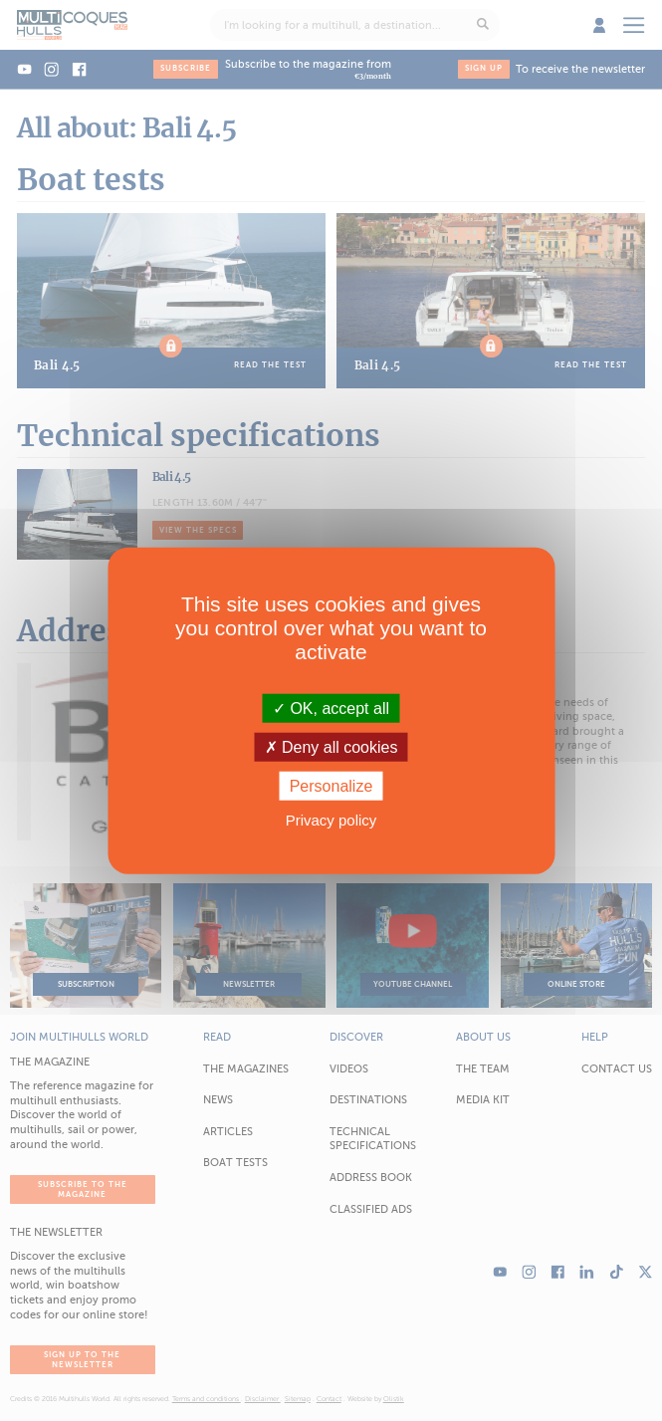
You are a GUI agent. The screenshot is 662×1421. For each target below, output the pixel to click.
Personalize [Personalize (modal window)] (331, 786)
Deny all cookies (331, 746)
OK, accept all (331, 707)
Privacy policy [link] (331, 820)
